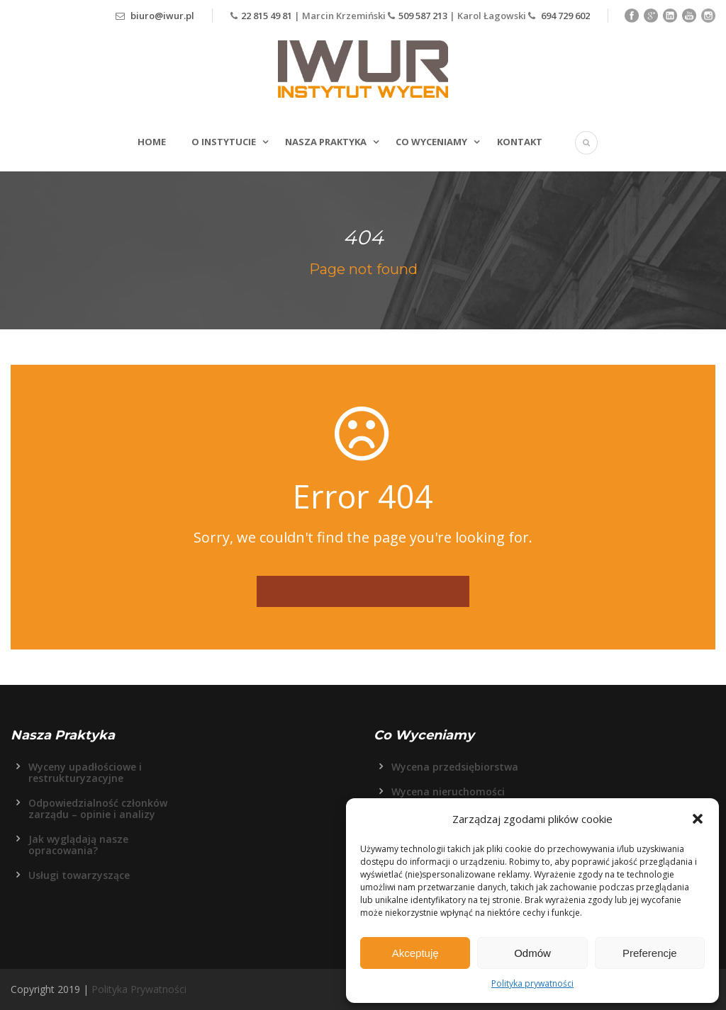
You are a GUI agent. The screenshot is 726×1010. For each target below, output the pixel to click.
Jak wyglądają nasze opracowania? (78, 844)
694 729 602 (564, 15)
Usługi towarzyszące (79, 875)
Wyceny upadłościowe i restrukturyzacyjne (85, 772)
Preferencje (649, 953)
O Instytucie (223, 141)
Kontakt (519, 141)
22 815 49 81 (267, 15)
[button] (698, 819)
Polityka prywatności (532, 983)
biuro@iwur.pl (162, 15)
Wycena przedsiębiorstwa (454, 766)
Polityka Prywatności (138, 989)
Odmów (532, 953)
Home (152, 141)
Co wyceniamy (431, 141)
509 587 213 (422, 15)
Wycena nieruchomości (448, 791)
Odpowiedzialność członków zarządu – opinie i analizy (97, 808)
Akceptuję (415, 953)
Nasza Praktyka (326, 141)
